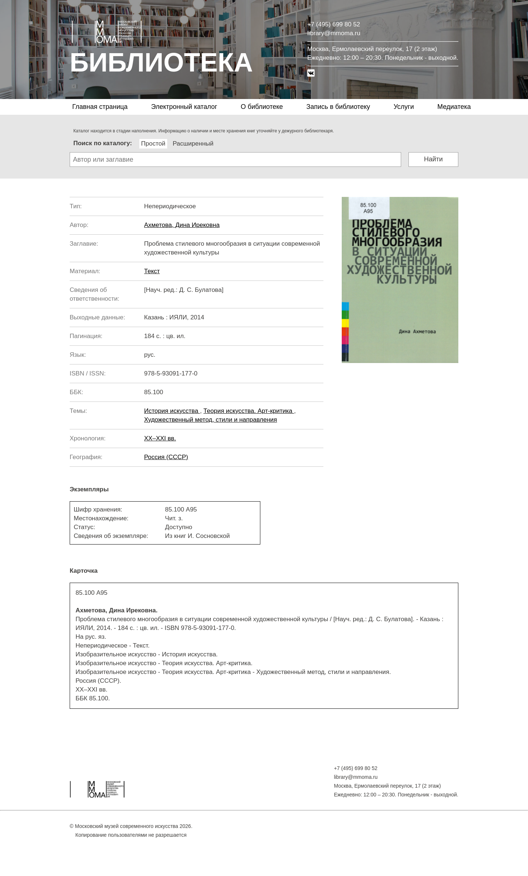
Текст (152, 271)
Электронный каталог (184, 106)
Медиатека (454, 106)
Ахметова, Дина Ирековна (182, 224)
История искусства (172, 410)
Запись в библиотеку (338, 106)
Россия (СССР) (166, 457)
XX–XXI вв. (160, 438)
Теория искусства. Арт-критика (248, 410)
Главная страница (100, 106)
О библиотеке (262, 106)
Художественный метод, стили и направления (210, 419)
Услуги (403, 106)
